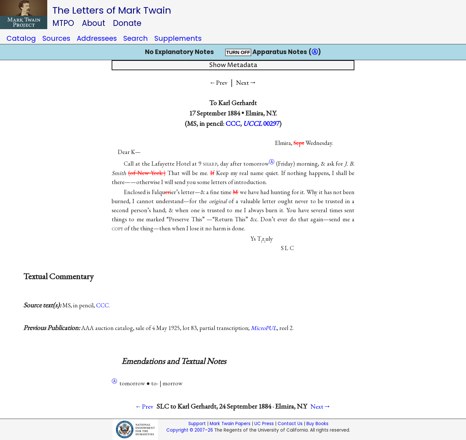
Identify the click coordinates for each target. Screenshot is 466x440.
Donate (127, 23)
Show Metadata (233, 65)
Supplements (178, 38)
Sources (56, 38)
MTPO (63, 23)
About (93, 23)
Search (135, 38)
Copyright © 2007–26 (189, 430)
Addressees (97, 38)
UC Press (264, 424)
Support (197, 424)
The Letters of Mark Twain (111, 10)
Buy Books (317, 424)
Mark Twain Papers (230, 424)
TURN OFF (238, 52)
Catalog (21, 38)
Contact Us (290, 424)
